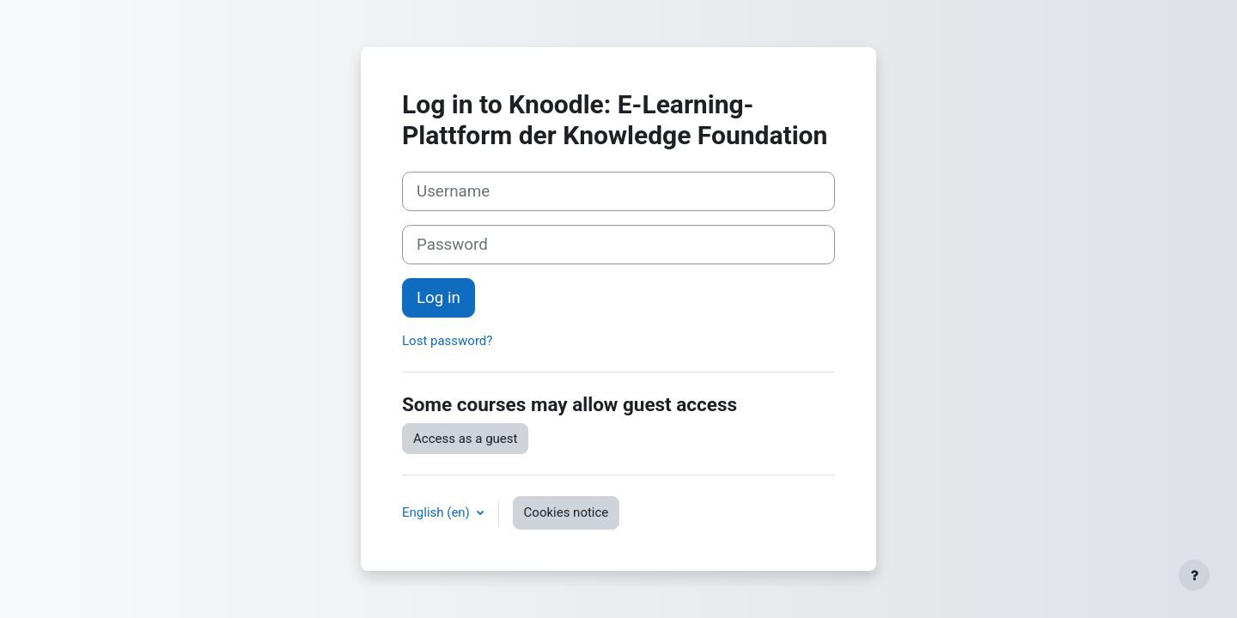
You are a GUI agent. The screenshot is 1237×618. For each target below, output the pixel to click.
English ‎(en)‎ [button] (437, 512)
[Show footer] (1194, 575)
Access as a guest (465, 438)
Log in (438, 297)
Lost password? (447, 340)
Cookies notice (566, 512)
